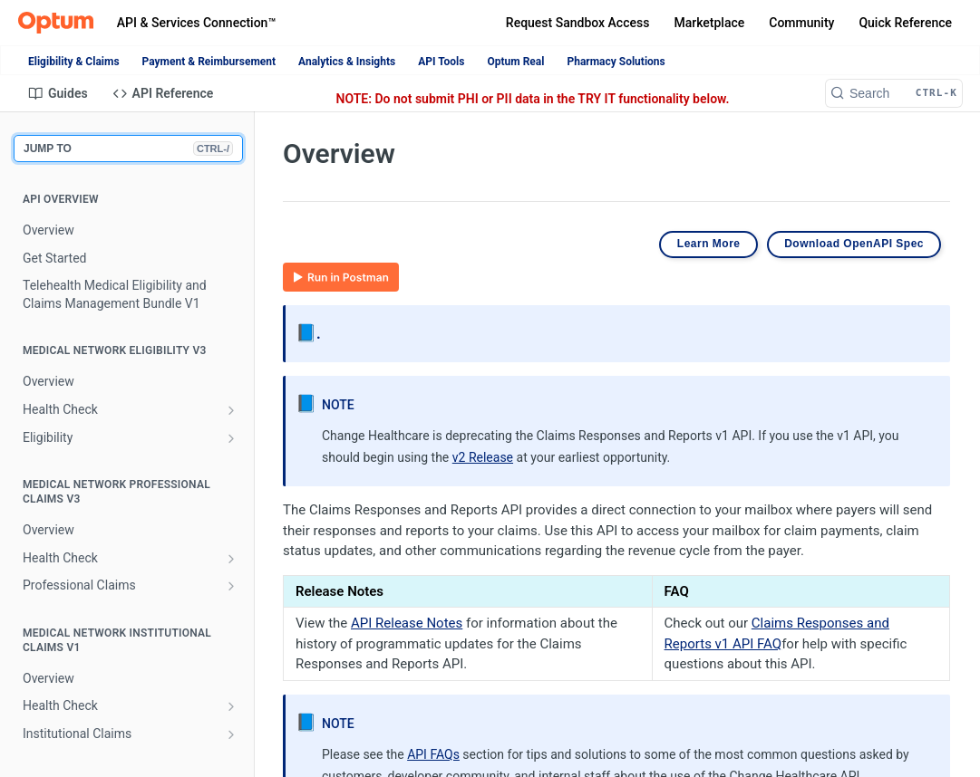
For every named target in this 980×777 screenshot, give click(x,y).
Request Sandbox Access (578, 22)
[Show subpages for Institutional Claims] (231, 734)
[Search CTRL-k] (894, 93)
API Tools (441, 61)
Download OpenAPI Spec (854, 243)
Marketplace (709, 22)
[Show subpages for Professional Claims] (231, 586)
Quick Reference (905, 22)
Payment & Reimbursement (209, 61)
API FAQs (433, 754)
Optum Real (515, 61)
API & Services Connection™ (196, 22)
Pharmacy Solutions (616, 61)
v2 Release (482, 457)
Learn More (709, 243)
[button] (341, 276)
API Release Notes (406, 623)
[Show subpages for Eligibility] (231, 438)
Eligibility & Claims (74, 61)
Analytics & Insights (346, 61)
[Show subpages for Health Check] (231, 410)
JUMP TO (128, 148)
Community (801, 22)
